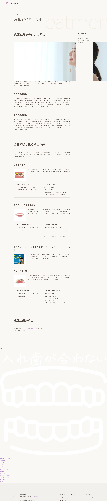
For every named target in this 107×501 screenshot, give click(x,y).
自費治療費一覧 (32, 328)
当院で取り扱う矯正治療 (84, 40)
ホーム (15, 23)
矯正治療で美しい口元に (84, 38)
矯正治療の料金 (83, 42)
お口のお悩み (21, 23)
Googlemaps (36, 496)
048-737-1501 (23, 494)
